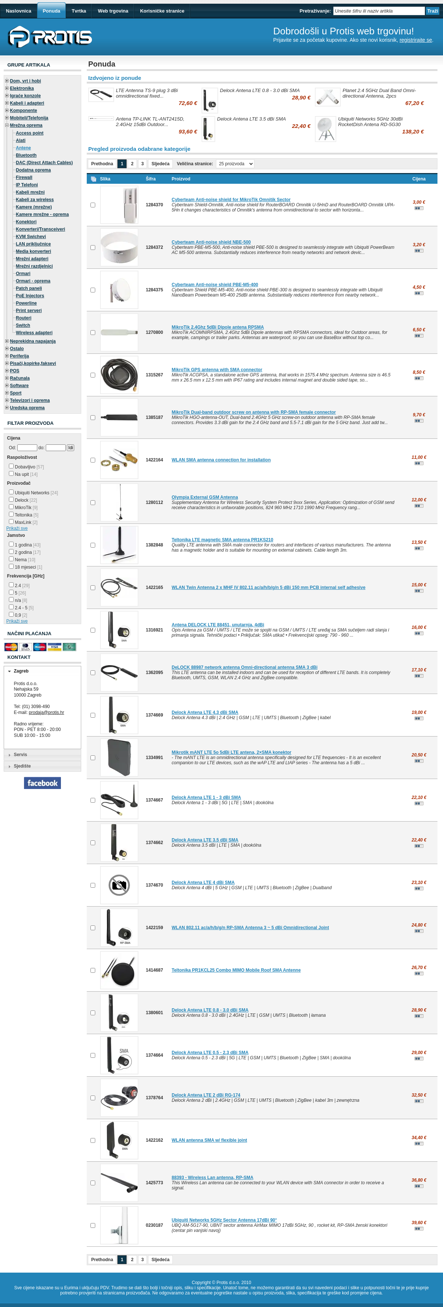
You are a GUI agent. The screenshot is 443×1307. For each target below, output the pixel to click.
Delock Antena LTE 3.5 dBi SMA (251, 119)
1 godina (25, 545)
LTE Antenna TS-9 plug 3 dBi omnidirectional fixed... (147, 93)
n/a (18, 600)
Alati (20, 140)
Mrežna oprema (26, 125)
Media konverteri (33, 251)
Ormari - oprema (33, 281)
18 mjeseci (25, 567)
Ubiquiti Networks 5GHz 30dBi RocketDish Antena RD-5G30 (370, 121)
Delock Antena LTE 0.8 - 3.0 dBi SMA (260, 90)
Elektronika (22, 88)
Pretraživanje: (315, 11)
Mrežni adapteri (32, 258)
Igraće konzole (25, 95)
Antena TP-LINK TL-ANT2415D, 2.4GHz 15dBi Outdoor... (150, 121)
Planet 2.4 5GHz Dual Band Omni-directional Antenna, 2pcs (379, 93)
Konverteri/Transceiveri (40, 229)
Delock (23, 500)
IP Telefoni (27, 184)
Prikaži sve (17, 528)
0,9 (18, 615)
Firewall (24, 177)
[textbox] (379, 11)
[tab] (42, 671)
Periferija (19, 356)
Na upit (23, 474)
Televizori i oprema (30, 400)
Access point (30, 133)
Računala (20, 378)
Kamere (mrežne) (34, 207)
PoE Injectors (30, 295)
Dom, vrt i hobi (25, 81)
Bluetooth (26, 155)
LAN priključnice (33, 244)
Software (19, 385)
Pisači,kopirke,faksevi (33, 363)
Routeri (23, 318)
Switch (23, 325)
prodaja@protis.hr (46, 712)
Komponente (23, 110)
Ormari (23, 273)
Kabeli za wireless (35, 199)
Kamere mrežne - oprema (42, 214)
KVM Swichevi (31, 236)
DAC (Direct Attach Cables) (44, 162)
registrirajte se (415, 40)
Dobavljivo (26, 467)
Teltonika (23, 515)
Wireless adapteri (34, 332)
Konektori (26, 221)
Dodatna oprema (33, 170)
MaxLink (23, 522)
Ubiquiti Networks (33, 492)
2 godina (25, 552)
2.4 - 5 (21, 607)
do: (41, 447)
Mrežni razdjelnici (34, 266)
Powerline (26, 303)
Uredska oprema (27, 407)
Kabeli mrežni (30, 192)
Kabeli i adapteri (27, 103)
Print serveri (29, 310)
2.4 (19, 585)
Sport (15, 393)
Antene (23, 147)
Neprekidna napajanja (33, 341)
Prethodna (102, 163)
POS (14, 370)
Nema (22, 559)
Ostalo (17, 348)
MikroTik (23, 507)
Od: (12, 447)
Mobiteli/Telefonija (29, 118)
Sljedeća (160, 163)
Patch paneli (29, 288)
